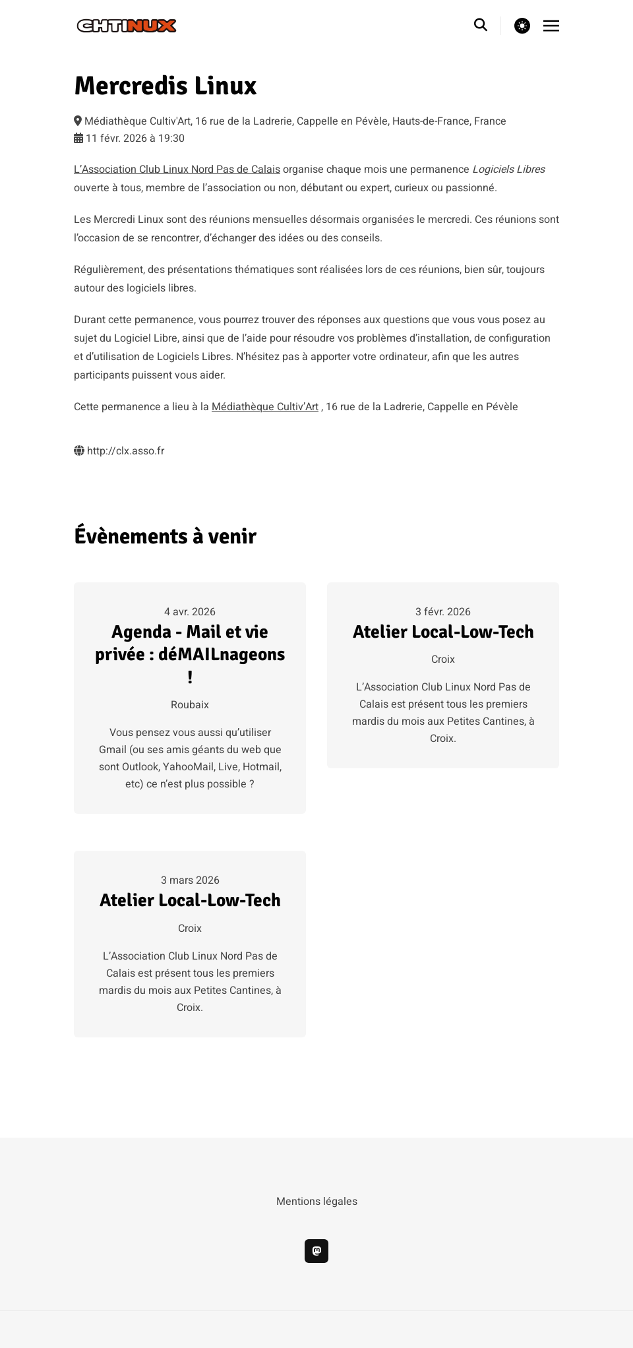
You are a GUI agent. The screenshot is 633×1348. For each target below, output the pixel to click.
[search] (487, 25)
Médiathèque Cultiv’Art (265, 407)
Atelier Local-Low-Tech (443, 632)
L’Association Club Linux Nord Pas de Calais (177, 169)
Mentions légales (316, 1202)
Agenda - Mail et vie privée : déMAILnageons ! (190, 655)
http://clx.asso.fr (119, 451)
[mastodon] (316, 1251)
